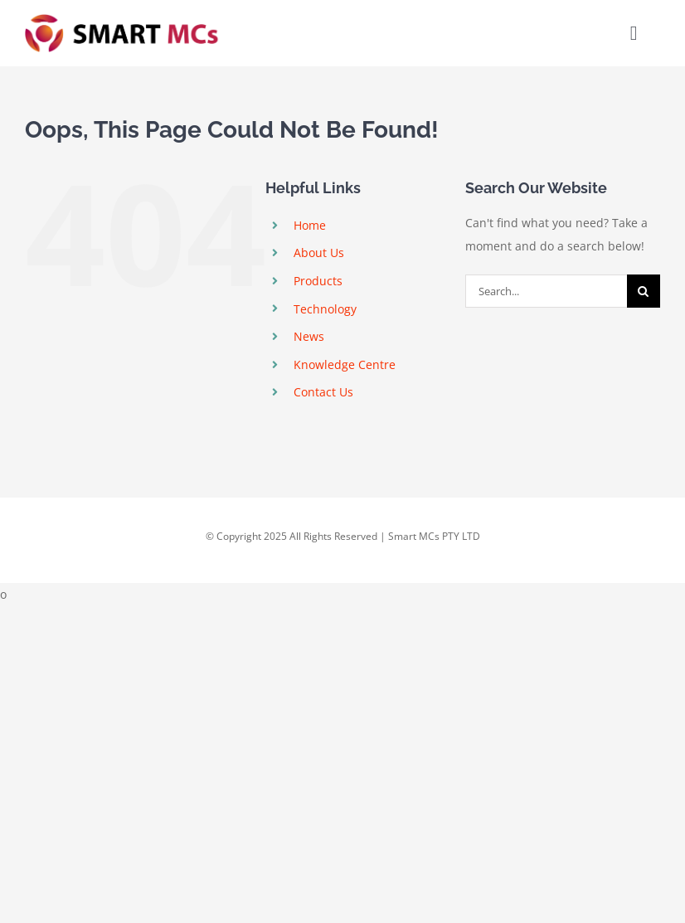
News (309, 336)
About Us (319, 252)
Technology (325, 309)
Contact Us (323, 392)
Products (318, 281)
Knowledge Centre (345, 364)
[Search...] (546, 291)
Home (310, 225)
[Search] (643, 291)
